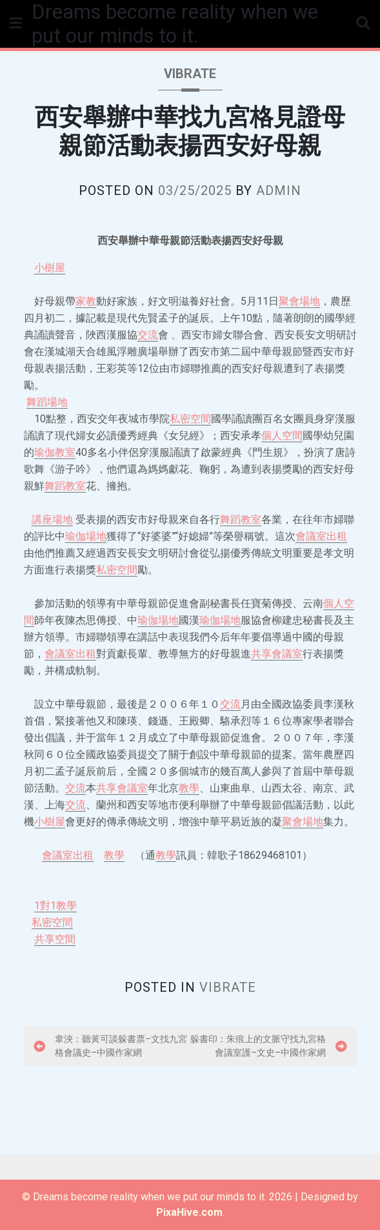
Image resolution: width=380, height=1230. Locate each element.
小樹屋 (49, 267)
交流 (147, 335)
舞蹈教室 (65, 486)
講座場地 (52, 519)
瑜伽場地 (85, 536)
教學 (189, 788)
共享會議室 (277, 654)
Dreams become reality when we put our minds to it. (175, 24)
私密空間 (190, 419)
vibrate (190, 73)
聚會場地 (299, 301)
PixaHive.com (189, 1212)
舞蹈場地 (47, 402)
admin (278, 190)
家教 (85, 301)
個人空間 (282, 435)
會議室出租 (321, 536)
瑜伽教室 (54, 452)
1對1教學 (55, 905)
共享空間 (54, 939)
